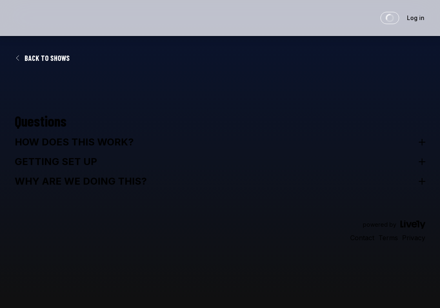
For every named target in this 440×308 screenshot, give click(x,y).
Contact (362, 238)
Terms (388, 238)
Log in (415, 17)
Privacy (413, 238)
